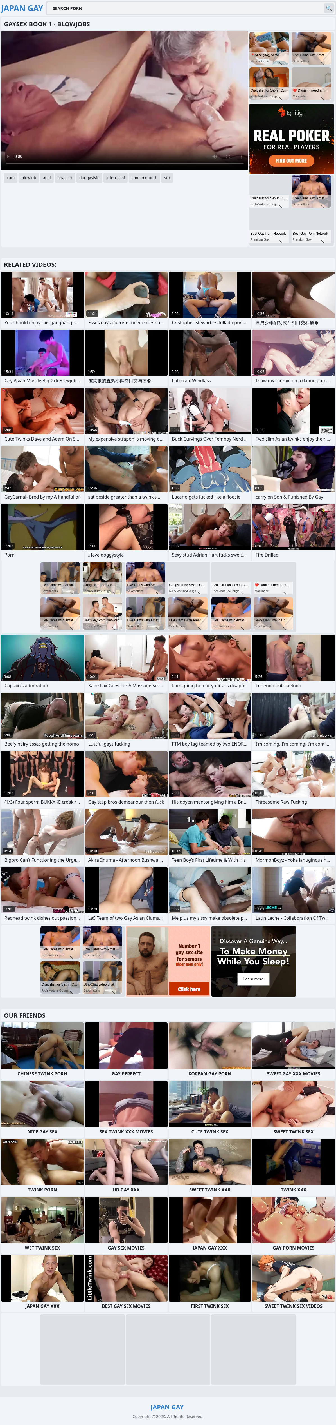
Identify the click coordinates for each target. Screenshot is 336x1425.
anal (47, 177)
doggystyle (89, 177)
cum (11, 177)
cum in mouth (144, 177)
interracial (115, 177)
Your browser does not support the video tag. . (124, 100)
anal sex (65, 177)
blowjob (28, 177)
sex (167, 177)
